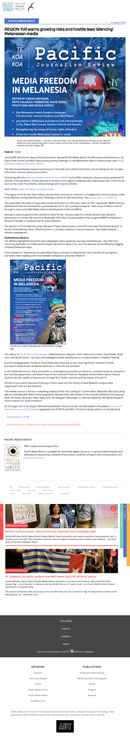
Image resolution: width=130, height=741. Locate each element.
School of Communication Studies (59, 711)
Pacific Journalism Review (92, 672)
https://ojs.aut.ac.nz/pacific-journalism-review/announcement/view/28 (44, 424)
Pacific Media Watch (21, 20)
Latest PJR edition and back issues (29, 189)
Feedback (66, 636)
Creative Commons (34, 457)
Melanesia (24, 487)
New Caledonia (43, 487)
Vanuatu (32, 490)
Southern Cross (38, 700)
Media (12, 493)
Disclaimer (66, 621)
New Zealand (64, 487)
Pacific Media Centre (38, 689)
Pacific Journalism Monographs (92, 678)
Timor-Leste (15, 490)
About (66, 644)
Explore (128, 516)
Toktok (92, 684)
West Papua (48, 490)
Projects (92, 689)
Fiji (11, 487)
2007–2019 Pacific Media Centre (53, 651)
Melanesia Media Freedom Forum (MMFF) (47, 177)
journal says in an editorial (103, 197)
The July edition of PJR (18, 416)
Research (27, 493)
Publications (121, 519)
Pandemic (65, 493)
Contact (66, 628)
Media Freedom (46, 493)
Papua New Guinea (86, 487)
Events (125, 515)
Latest (1, 528)
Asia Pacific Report (38, 678)
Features (38, 672)
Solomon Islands (110, 487)
